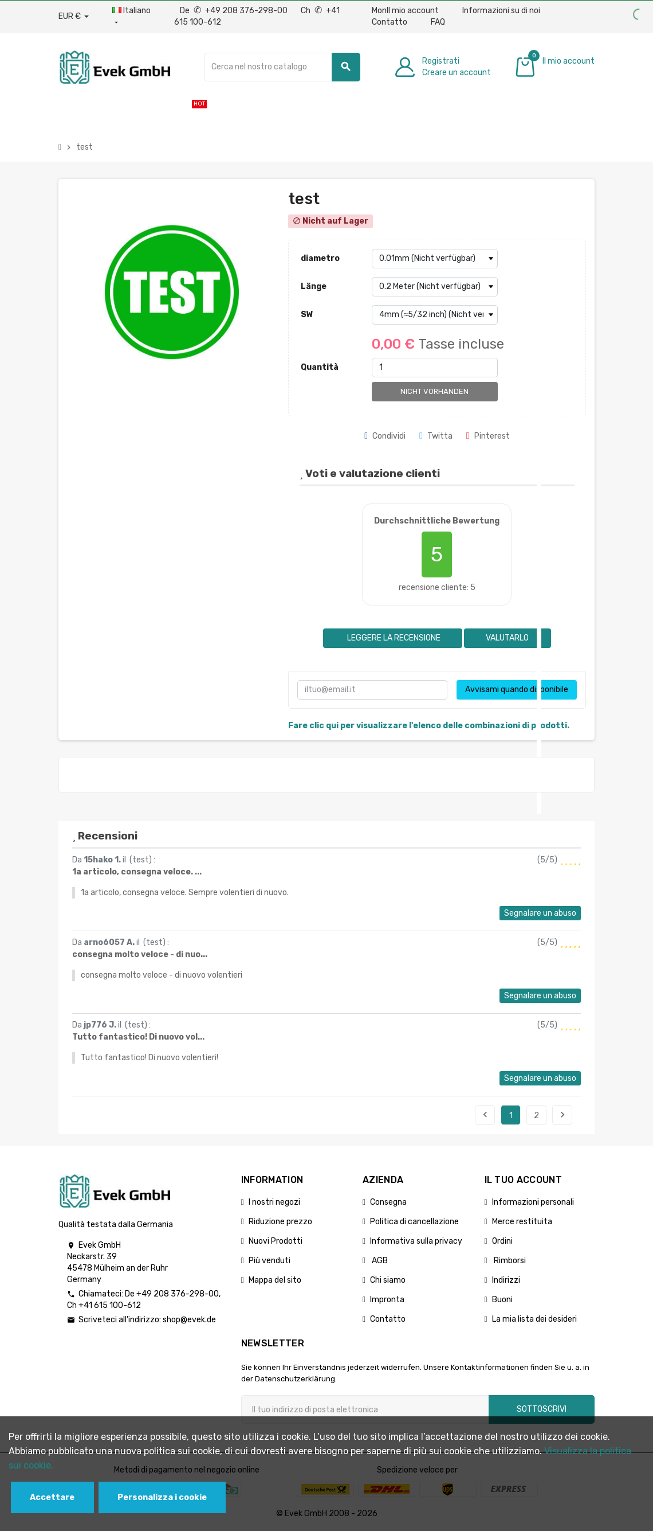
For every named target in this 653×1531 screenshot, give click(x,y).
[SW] (435, 315)
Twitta (436, 436)
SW (307, 314)
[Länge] (435, 286)
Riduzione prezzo (280, 1222)
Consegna (388, 1202)
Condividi (385, 436)
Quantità (320, 367)
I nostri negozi (274, 1202)
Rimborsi (509, 1261)
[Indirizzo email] (365, 1409)
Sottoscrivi (542, 1409)
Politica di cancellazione (414, 1222)
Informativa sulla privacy (416, 1241)
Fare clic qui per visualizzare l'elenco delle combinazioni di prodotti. (428, 726)
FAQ (438, 22)
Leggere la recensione (392, 638)
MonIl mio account (405, 10)
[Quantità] (435, 367)
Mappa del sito (275, 1280)
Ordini (502, 1241)
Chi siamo (388, 1280)
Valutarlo (507, 638)
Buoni (502, 1300)
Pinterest (488, 436)
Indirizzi (506, 1280)
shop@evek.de (189, 1320)
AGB (379, 1261)
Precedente (485, 1114)
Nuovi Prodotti (275, 1241)
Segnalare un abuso (540, 913)
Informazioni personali (533, 1202)
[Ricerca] (282, 67)
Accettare (52, 1497)
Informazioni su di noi (501, 10)
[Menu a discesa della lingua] (131, 16)
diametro (320, 258)
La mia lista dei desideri (534, 1319)
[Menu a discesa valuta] (73, 16)
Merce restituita (522, 1222)
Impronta (387, 1300)
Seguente (562, 1114)
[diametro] (435, 258)
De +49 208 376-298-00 (234, 10)
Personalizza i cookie (162, 1497)
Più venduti (269, 1261)
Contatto (389, 22)
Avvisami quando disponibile (516, 689)
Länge (313, 286)
